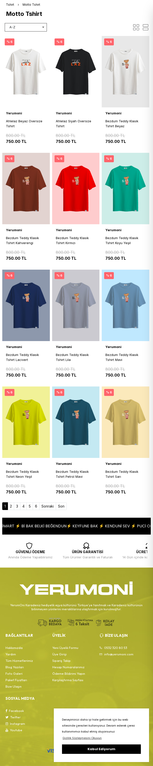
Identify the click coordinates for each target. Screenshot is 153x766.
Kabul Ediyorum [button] (101, 749)
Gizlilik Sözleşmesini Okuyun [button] (82, 738)
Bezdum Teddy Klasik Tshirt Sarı (121, 474)
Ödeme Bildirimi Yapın (68, 673)
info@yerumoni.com (116, 654)
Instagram (15, 724)
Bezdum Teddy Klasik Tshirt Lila (72, 357)
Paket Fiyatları (16, 680)
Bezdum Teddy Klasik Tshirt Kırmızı (72, 240)
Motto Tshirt (31, 4)
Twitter (13, 717)
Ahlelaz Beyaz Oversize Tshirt (24, 123)
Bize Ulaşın (13, 686)
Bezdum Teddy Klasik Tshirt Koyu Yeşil (121, 240)
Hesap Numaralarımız (68, 667)
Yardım (10, 654)
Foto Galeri (14, 673)
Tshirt (10, 4)
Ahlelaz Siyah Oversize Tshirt (73, 123)
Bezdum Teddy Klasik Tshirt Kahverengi (22, 240)
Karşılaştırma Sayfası (67, 680)
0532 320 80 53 (113, 648)
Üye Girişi (59, 654)
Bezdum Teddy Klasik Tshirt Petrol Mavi (72, 474)
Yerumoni (14, 113)
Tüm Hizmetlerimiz (19, 661)
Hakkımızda (14, 648)
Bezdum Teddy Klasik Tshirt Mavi (121, 357)
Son (61, 506)
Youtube (13, 730)
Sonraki (47, 506)
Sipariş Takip (61, 661)
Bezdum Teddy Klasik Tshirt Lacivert (22, 357)
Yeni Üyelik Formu (65, 648)
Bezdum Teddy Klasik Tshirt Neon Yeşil (22, 474)
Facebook (14, 711)
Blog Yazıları (14, 667)
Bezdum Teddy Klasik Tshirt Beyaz (121, 123)
